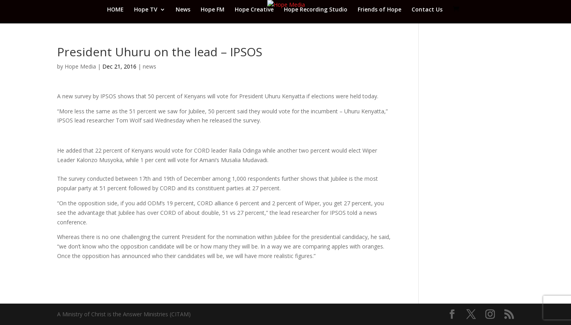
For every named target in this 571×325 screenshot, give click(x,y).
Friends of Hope (379, 10)
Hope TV (145, 10)
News (183, 10)
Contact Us (427, 10)
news (149, 66)
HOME (115, 10)
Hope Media (80, 66)
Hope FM (212, 10)
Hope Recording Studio (315, 10)
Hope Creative (254, 10)
